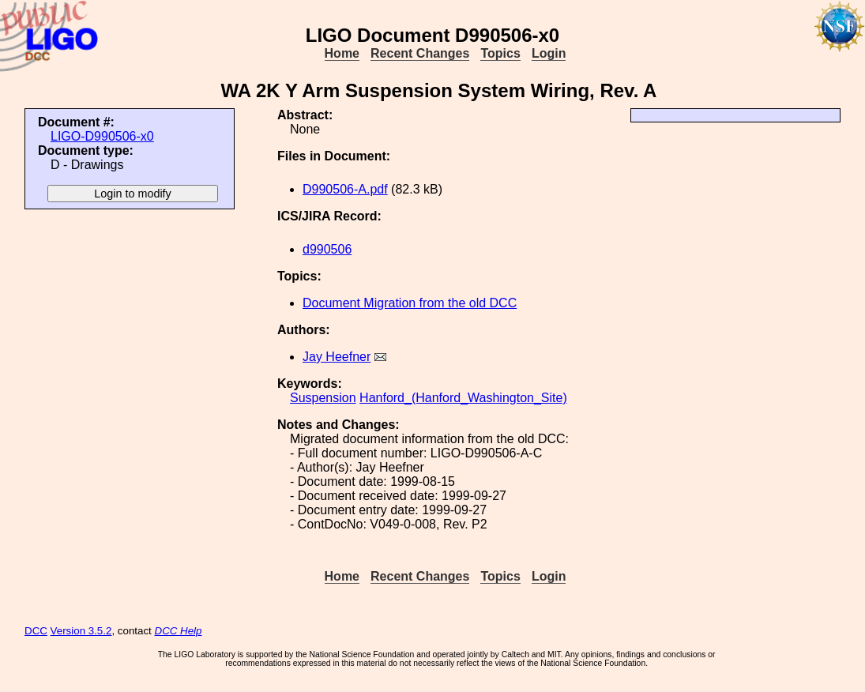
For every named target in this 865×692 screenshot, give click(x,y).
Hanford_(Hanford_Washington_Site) (463, 397)
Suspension (323, 397)
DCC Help (178, 631)
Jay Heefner (336, 356)
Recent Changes (419, 53)
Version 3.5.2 (81, 631)
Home (342, 53)
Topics (500, 53)
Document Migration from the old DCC (410, 303)
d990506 (327, 249)
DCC (35, 631)
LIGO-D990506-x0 (102, 136)
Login (549, 53)
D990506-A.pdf (345, 189)
